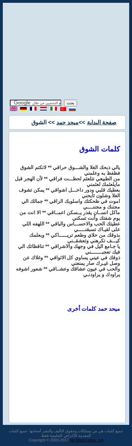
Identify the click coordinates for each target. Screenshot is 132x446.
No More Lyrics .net (86, 440)
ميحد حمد (67, 122)
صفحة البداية (102, 122)
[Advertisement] (66, 52)
